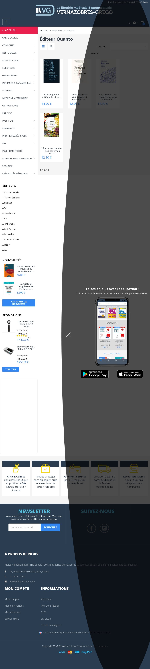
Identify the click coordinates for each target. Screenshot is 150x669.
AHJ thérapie (8, 223)
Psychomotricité (12, 150)
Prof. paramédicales (14, 135)
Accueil (10, 30)
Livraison (46, 618)
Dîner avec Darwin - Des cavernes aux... (52, 150)
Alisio (5, 250)
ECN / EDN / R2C (10, 60)
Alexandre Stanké (11, 239)
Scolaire (7, 166)
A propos (46, 599)
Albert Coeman (9, 229)
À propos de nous (21, 554)
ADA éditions (8, 213)
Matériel (7, 90)
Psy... (5, 143)
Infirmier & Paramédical (16, 83)
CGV (43, 612)
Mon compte (12, 599)
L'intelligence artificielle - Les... (51, 96)
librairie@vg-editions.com (22, 581)
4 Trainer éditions (11, 197)
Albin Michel (8, 234)
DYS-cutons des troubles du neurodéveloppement (26, 268)
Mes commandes (14, 605)
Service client (12, 618)
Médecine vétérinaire (15, 98)
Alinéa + (6, 244)
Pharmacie (8, 128)
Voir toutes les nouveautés (19, 302)
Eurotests (8, 67)
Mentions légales (50, 605)
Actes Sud (7, 202)
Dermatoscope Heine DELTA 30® (26, 323)
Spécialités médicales (15, 173)
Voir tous (10, 369)
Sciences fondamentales (17, 158)
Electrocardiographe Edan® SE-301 (26, 348)
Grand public (10, 75)
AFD (4, 218)
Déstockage (9, 52)
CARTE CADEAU (10, 37)
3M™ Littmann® (10, 192)
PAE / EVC (7, 113)
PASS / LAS (7, 120)
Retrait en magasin (51, 625)
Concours (8, 45)
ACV (4, 208)
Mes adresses (12, 612)
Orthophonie (10, 105)
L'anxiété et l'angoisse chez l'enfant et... (26, 286)
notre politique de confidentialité (36, 517)
